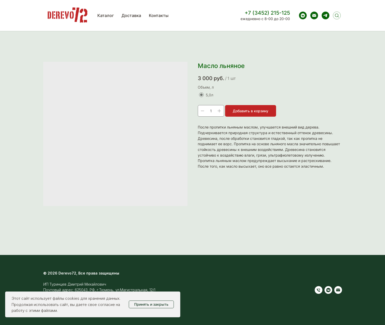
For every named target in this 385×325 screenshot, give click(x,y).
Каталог (105, 15)
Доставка (131, 15)
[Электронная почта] (314, 15)
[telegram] (325, 15)
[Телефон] (318, 290)
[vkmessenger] (303, 15)
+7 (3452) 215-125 (267, 13)
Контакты (158, 15)
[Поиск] (337, 15)
